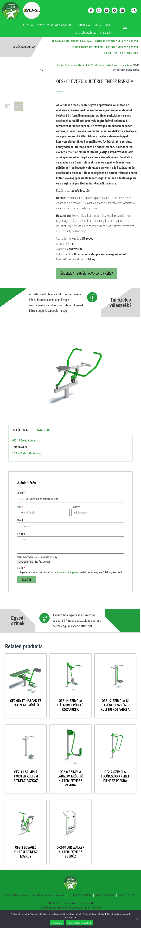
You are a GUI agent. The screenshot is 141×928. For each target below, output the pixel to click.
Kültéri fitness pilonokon (87, 47)
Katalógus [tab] (43, 430)
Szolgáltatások (85, 32)
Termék (21, 493)
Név (19, 506)
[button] (134, 10)
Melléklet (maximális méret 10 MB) (37, 557)
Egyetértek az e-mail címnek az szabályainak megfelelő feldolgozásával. (71, 572)
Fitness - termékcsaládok (77, 65)
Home (60, 65)
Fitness (28, 25)
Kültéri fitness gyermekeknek (121, 53)
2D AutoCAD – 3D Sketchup (27, 453)
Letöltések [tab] (20, 430)
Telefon (75, 506)
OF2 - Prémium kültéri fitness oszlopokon (111, 65)
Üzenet (21, 534)
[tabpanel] (70, 448)
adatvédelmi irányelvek (67, 572)
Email (20, 520)
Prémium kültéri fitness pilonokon (72, 41)
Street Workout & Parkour (54, 25)
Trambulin (83, 25)
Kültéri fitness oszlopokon (122, 47)
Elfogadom (56, 923)
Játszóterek (102, 25)
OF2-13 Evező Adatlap (24, 440)
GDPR (20, 567)
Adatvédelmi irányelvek (79, 923)
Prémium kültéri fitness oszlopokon (116, 41)
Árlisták (105, 32)
